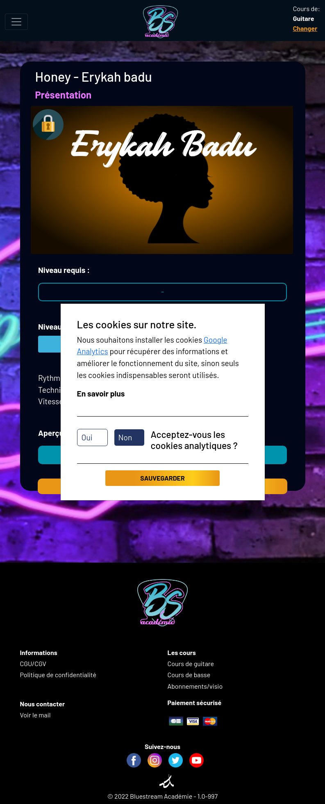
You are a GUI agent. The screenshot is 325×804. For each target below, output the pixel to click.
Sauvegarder (162, 478)
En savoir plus (101, 393)
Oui (87, 437)
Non (125, 437)
